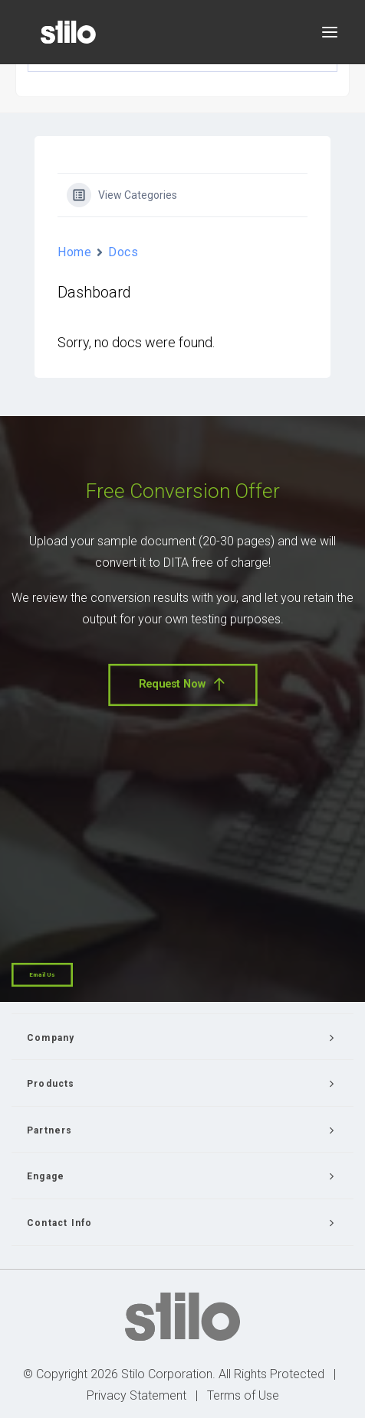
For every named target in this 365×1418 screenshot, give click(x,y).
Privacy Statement (136, 1395)
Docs (123, 252)
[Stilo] (68, 32)
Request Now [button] (182, 683)
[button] (329, 32)
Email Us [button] (42, 974)
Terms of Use (243, 1395)
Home (74, 252)
